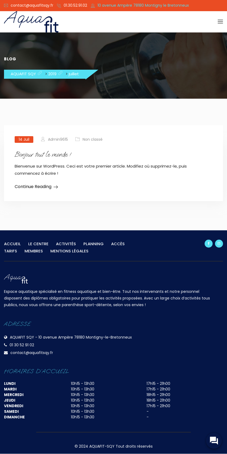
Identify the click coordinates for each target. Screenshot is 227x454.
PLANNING (93, 244)
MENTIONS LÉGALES (69, 251)
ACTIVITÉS (66, 244)
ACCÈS (118, 244)
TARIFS (10, 251)
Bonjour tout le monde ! (43, 154)
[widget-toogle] (214, 441)
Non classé (93, 139)
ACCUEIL (12, 244)
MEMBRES (34, 251)
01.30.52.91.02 (75, 5)
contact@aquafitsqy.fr (32, 5)
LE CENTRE (38, 244)
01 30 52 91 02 (22, 345)
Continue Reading (33, 187)
